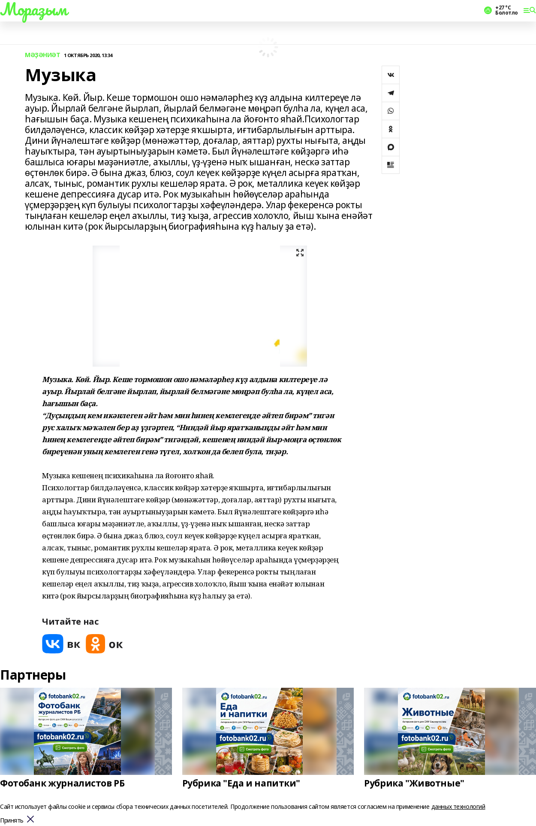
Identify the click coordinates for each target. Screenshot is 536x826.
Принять (12, 820)
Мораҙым (33, 9)
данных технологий (458, 806)
